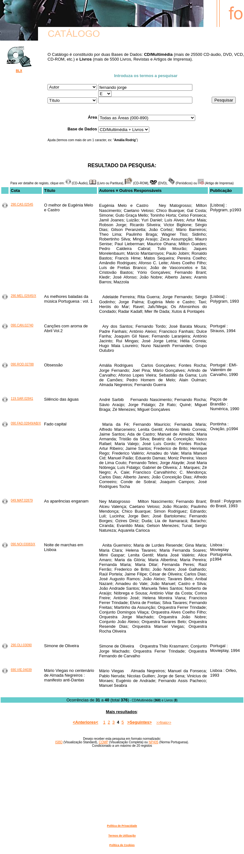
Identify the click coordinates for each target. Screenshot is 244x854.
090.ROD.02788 (22, 364)
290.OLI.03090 (21, 645)
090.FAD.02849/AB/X (26, 423)
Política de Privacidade (122, 825)
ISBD (58, 742)
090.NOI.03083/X (23, 544)
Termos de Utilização (122, 835)
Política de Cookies (122, 845)
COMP (103, 742)
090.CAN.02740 (22, 325)
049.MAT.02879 (22, 500)
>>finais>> (164, 722)
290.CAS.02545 (22, 204)
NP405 (153, 742)
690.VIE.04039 (21, 670)
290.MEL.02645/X (23, 296)
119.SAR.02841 (22, 398)
